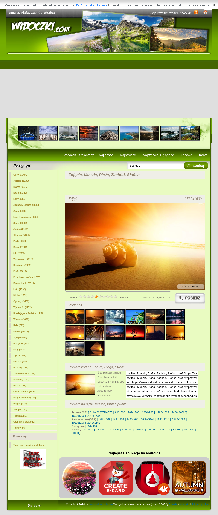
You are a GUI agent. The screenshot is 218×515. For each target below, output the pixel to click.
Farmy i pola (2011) (24, 283)
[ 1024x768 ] (134, 412)
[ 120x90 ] (177, 429)
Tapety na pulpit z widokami (28, 445)
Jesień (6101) (20, 229)
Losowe (186, 155)
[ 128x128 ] (165, 429)
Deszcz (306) (20, 361)
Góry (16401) (20, 175)
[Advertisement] (109, 86)
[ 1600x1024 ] (147, 419)
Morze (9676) (20, 187)
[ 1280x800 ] (118, 419)
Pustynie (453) (21, 343)
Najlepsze (106, 155)
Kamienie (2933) (22, 265)
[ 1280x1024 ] (163, 412)
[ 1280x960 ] (148, 412)
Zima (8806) (19, 211)
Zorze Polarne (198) (24, 373)
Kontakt (184, 504)
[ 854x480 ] (91, 426)
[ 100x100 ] (189, 429)
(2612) (20, 271)
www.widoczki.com (101, 504)
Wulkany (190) (21, 379)
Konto (203, 155)
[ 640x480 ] (94, 412)
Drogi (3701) (20, 247)
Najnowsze (128, 155)
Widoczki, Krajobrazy (79, 155)
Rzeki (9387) (20, 193)
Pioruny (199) (20, 367)
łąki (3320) (19, 253)
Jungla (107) (20, 409)
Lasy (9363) (19, 199)
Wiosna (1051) (21, 319)
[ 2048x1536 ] (94, 415)
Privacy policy (200, 504)
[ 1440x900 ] (132, 419)
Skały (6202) (20, 223)
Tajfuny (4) (19, 427)
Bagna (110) (20, 403)
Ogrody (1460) (21, 301)
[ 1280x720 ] (104, 419)
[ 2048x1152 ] (94, 422)
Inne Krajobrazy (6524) (25, 217)
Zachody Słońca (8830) (26, 205)
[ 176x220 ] (126, 429)
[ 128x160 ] (152, 429)
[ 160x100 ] (139, 429)
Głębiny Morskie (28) (25, 421)
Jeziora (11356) (21, 181)
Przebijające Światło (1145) (28, 313)
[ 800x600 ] (120, 412)
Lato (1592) (19, 289)
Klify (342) (19, 349)
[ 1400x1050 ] (178, 412)
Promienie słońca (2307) (26, 277)
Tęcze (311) (19, 355)
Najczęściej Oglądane (158, 155)
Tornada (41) (20, 415)
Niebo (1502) (20, 295)
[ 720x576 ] (107, 412)
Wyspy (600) (20, 337)
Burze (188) (19, 385)
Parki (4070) (20, 241)
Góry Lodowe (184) (24, 391)
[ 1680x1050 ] (163, 419)
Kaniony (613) (21, 331)
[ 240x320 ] (113, 429)
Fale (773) (18, 325)
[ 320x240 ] (101, 429)
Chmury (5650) (21, 235)
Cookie (173, 504)
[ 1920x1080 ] (178, 419)
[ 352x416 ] (88, 429)
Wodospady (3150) (23, 259)
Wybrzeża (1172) (22, 307)
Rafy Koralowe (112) (24, 397)
